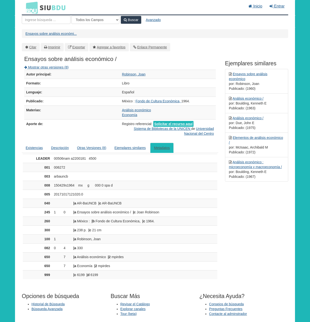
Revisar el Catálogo (135, 304)
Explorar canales (133, 309)
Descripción (60, 148)
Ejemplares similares (130, 148)
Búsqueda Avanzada (46, 309)
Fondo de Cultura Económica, (158, 101)
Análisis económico (136, 110)
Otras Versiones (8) (91, 148)
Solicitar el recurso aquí (173, 124)
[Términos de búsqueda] (46, 20)
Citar (33, 47)
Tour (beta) (128, 314)
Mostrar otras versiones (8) (46, 67)
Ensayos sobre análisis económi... (51, 34)
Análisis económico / (248, 98)
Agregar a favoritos (111, 47)
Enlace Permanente (152, 47)
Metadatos (162, 148)
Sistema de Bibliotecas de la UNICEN (162, 129)
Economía (129, 115)
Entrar (277, 6)
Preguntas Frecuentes (225, 309)
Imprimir (54, 47)
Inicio (255, 6)
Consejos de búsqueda (226, 304)
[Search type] (95, 20)
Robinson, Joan (134, 74)
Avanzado (153, 20)
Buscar (131, 20)
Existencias (34, 148)
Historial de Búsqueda (48, 304)
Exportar (78, 47)
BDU (30, 7)
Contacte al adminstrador (228, 314)
